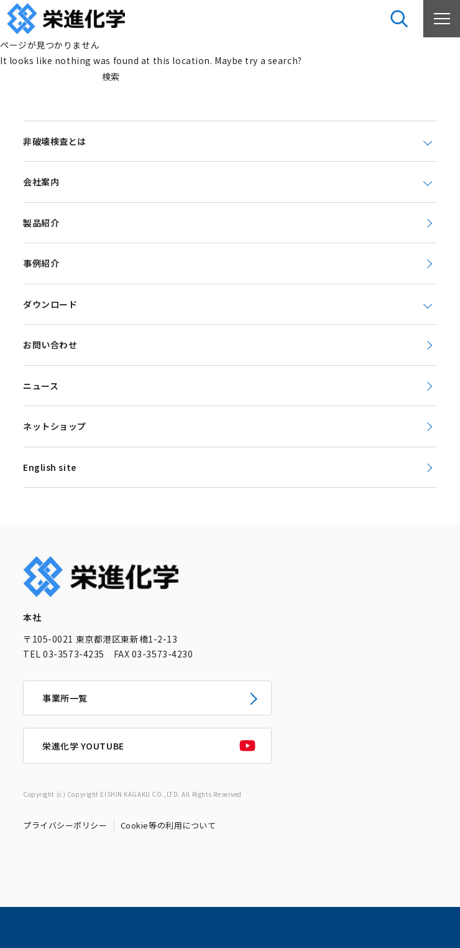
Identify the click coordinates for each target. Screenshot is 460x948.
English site (49, 467)
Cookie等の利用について (168, 825)
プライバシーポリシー (65, 825)
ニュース (40, 385)
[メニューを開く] (441, 18)
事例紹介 (41, 263)
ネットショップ (54, 426)
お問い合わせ (50, 344)
